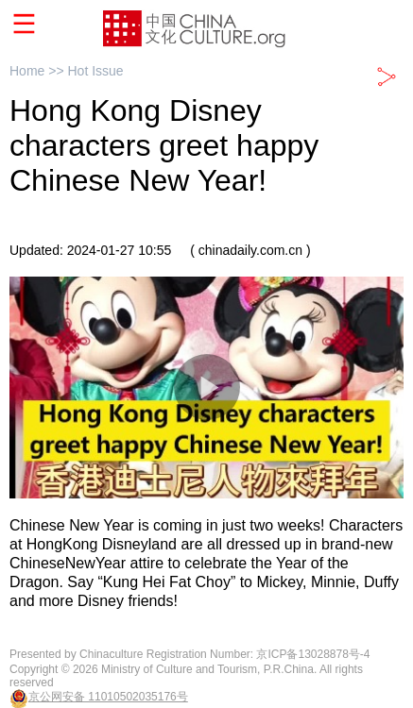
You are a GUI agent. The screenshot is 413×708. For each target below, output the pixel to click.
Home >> (38, 70)
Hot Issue (95, 70)
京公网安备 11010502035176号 (108, 696)
